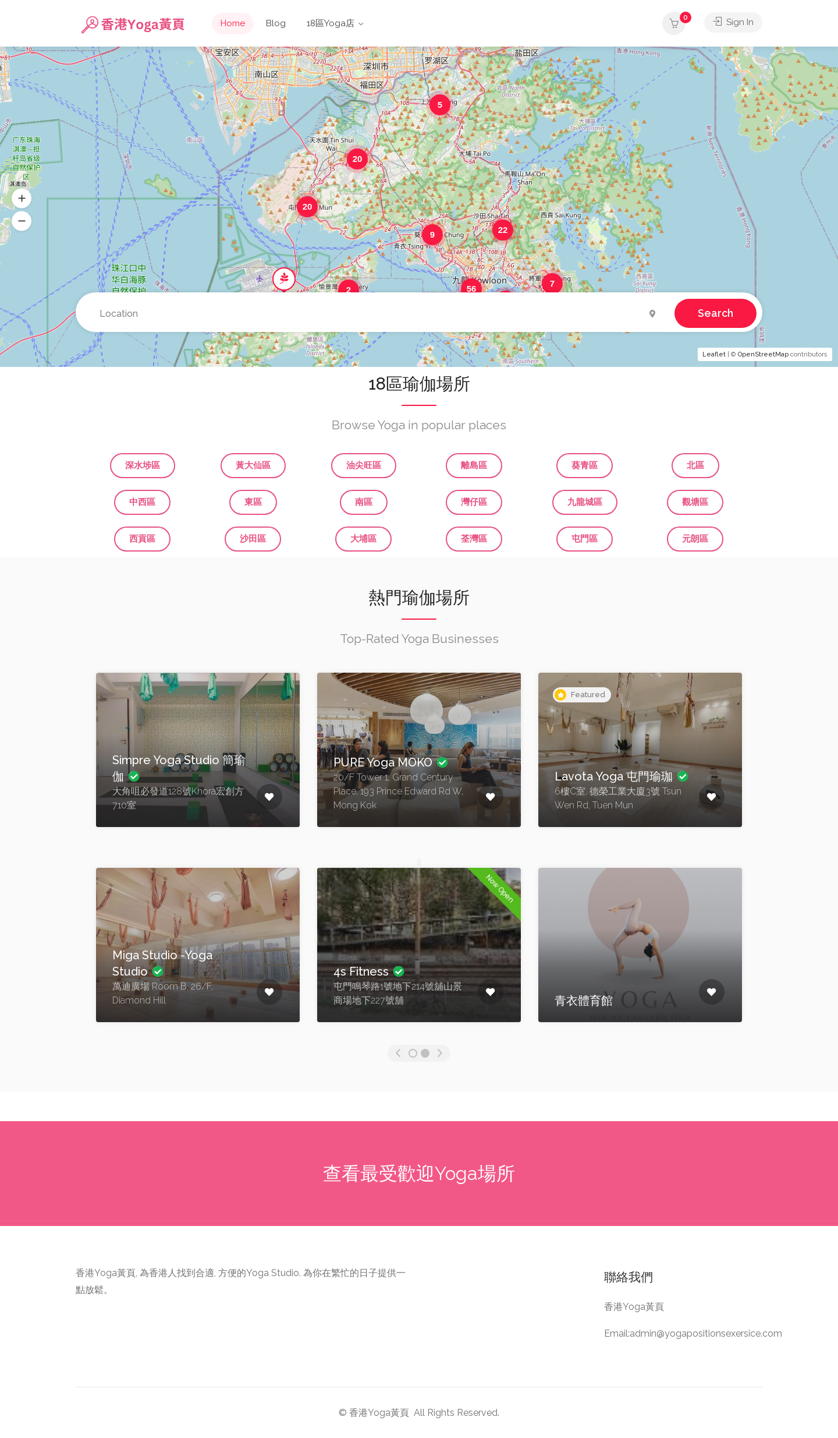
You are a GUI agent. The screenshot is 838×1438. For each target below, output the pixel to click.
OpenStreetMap (763, 354)
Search (715, 312)
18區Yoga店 (330, 23)
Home (233, 23)
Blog (276, 23)
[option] (197, 758)
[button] (21, 199)
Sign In (733, 23)
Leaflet (714, 354)
